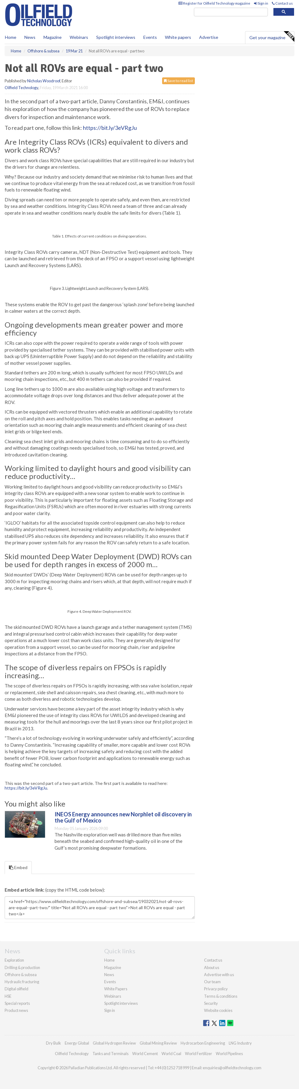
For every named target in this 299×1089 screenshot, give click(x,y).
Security (211, 1003)
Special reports (17, 1003)
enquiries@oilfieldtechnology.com (232, 1067)
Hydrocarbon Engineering (203, 1043)
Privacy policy (216, 988)
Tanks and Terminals (110, 1053)
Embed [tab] (18, 867)
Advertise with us (219, 974)
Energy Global (77, 1043)
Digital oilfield (16, 988)
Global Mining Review (158, 1043)
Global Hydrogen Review (114, 1043)
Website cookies (218, 1010)
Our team (212, 981)
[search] (231, 12)
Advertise (208, 37)
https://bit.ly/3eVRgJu (110, 127)
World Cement (145, 1053)
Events (150, 37)
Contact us (282, 3)
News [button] (29, 37)
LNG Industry (240, 1043)
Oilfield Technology (21, 87)
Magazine (52, 37)
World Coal (171, 1053)
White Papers (115, 988)
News (109, 974)
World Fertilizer (198, 1053)
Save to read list (178, 80)
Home (10, 37)
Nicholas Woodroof (43, 80)
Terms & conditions (220, 996)
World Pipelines (229, 1053)
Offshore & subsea (21, 974)
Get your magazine (271, 36)
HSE (8, 996)
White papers (178, 37)
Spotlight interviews (115, 37)
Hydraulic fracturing (22, 981)
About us (211, 967)
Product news (16, 1010)
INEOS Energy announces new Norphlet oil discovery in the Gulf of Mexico (123, 817)
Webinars (79, 37)
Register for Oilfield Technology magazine (214, 3)
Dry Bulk (53, 1043)
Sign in (261, 3)
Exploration (14, 960)
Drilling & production (22, 967)
